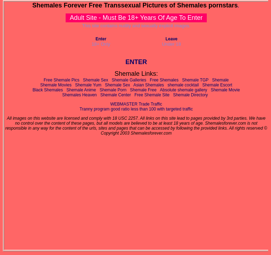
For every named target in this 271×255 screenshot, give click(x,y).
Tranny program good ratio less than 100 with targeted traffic (136, 109)
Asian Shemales (148, 85)
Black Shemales (47, 89)
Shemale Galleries (129, 80)
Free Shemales (164, 80)
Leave (171, 38)
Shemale (220, 80)
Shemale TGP (195, 80)
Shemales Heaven (79, 94)
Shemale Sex (95, 80)
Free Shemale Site (151, 94)
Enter (101, 38)
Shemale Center (115, 94)
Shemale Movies (56, 85)
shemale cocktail (183, 85)
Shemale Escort (217, 85)
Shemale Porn (113, 89)
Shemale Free (143, 89)
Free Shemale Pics (61, 80)
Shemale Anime (81, 89)
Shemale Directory (190, 94)
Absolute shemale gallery (183, 89)
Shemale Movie (225, 89)
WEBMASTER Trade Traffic (136, 104)
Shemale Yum (88, 85)
